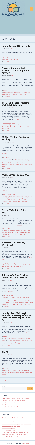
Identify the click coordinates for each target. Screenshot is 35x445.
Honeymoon (5, 300)
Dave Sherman (28, 159)
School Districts (12, 199)
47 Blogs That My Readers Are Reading (16, 138)
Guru (19, 370)
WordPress (22, 234)
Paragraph (4, 232)
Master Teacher (8, 162)
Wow (23, 266)
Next (6, 380)
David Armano (5, 161)
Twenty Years (23, 201)
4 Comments (6, 130)
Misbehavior (10, 126)
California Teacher (7, 159)
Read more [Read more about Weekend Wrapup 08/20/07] (5, 190)
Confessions (21, 159)
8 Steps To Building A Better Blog (15, 211)
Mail (9, 372)
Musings (15, 162)
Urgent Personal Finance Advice (17, 46)
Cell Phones (14, 125)
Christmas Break (12, 297)
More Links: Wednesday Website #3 (13, 244)
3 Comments (6, 345)
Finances (5, 59)
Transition (16, 234)
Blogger (10, 230)
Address (5, 230)
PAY (15, 300)
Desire (24, 299)
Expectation (14, 370)
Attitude (13, 338)
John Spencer (10, 198)
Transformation (17, 304)
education (24, 92)
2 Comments (6, 203)
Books (9, 370)
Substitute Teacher (6, 201)
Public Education (22, 126)
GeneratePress (26, 443)
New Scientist (20, 162)
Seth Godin (16, 59)
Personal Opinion (10, 94)
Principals (17, 340)
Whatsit (4, 166)
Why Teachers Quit (8, 295)
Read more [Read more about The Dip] (16, 364)
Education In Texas (15, 161)
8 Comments (6, 168)
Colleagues (26, 196)
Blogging (9, 196)
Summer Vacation (18, 302)
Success (12, 302)
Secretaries (4, 343)
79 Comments (6, 306)
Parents (4, 94)
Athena (5, 196)
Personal (5, 58)
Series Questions (12, 343)
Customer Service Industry (14, 92)
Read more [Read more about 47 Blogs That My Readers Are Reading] (4, 153)
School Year (4, 234)
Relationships (18, 372)
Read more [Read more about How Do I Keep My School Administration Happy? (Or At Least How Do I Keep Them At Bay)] (24, 332)
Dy (9, 161)
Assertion (5, 125)
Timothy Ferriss (16, 201)
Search (3, 386)
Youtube (7, 128)
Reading (12, 372)
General (5, 90)
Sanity (14, 342)
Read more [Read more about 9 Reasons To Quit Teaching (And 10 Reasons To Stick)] (10, 291)
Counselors (18, 338)
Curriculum (20, 299)
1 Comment (6, 61)
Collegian (15, 159)
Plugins (14, 232)
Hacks (28, 92)
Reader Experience (21, 232)
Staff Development (27, 199)
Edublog (15, 264)
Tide (11, 304)
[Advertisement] (17, 26)
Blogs (18, 230)
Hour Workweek (25, 370)
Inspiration (6, 368)
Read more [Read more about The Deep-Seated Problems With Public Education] (19, 119)
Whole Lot (18, 266)
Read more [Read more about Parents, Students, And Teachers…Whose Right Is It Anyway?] (17, 87)
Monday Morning (18, 198)
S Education (11, 164)
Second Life (18, 164)
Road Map (28, 232)
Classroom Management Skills (9, 299)
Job (26, 338)
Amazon (5, 370)
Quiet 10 (10, 342)
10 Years (5, 338)
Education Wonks (25, 161)
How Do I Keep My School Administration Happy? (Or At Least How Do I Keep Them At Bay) (16, 316)
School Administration (21, 342)
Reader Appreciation (8, 157)
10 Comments (6, 96)
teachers (25, 302)
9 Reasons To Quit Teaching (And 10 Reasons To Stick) (15, 276)
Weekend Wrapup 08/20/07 (15, 175)
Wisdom (4, 374)
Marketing (4, 126)
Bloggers (5, 92)
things (7, 304)
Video (3, 128)
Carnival (10, 264)
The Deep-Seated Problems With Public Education (15, 104)
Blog (10, 125)
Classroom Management (9, 123)
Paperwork (11, 300)
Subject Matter (5, 302)
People (18, 300)
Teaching (23, 94)
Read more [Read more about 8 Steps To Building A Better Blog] (19, 225)
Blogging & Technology (9, 194)
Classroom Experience (17, 196)
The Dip (4, 304)
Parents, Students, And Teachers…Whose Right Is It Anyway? (15, 70)
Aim (9, 338)
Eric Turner (26, 264)
